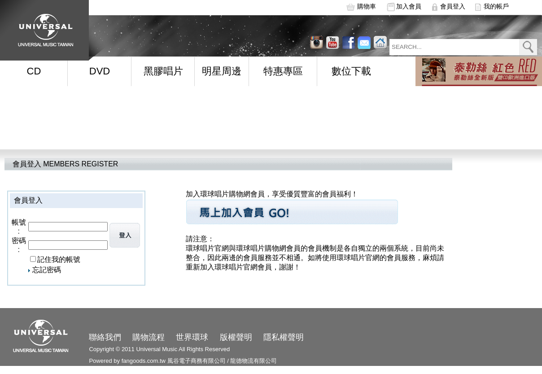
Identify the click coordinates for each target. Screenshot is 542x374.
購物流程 (148, 337)
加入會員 (408, 6)
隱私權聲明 (283, 337)
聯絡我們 (105, 337)
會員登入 (452, 6)
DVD (99, 71)
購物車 (366, 6)
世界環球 (192, 337)
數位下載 (351, 71)
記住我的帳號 (58, 259)
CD (34, 71)
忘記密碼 (46, 270)
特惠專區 (283, 71)
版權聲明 (236, 337)
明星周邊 (221, 71)
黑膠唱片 (163, 71)
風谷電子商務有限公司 (196, 360)
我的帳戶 (496, 6)
